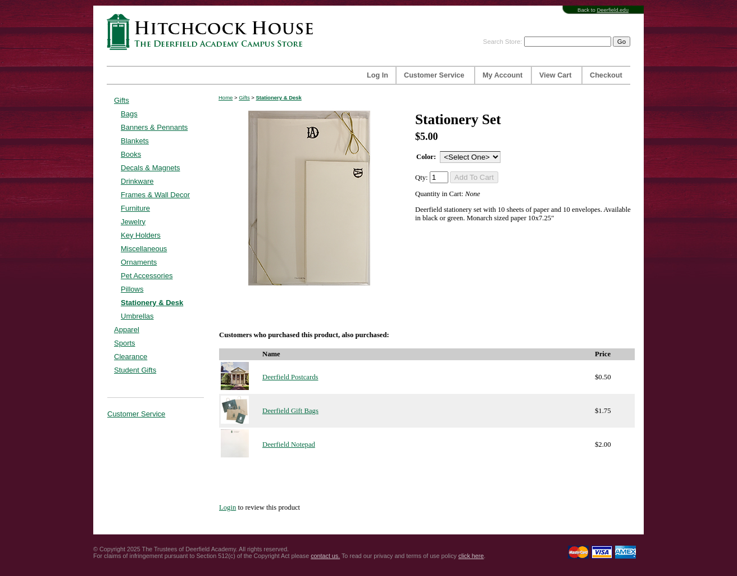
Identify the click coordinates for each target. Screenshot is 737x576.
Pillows (132, 289)
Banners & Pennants (154, 127)
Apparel (126, 329)
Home (226, 97)
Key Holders (141, 235)
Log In (377, 75)
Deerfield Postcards (290, 377)
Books (131, 154)
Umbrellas (137, 316)
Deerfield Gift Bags (290, 411)
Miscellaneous (144, 248)
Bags (129, 114)
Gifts (121, 100)
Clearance (130, 356)
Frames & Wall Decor (155, 195)
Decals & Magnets (150, 168)
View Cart (555, 75)
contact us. (325, 555)
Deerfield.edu (613, 10)
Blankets (135, 141)
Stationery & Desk (152, 302)
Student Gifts (135, 370)
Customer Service (434, 75)
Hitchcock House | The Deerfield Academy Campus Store (213, 31)
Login (227, 507)
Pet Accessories (147, 275)
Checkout (606, 75)
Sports (124, 343)
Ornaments (139, 262)
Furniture (135, 208)
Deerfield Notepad (288, 444)
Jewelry (133, 221)
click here (471, 555)
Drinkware (137, 181)
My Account (502, 75)
